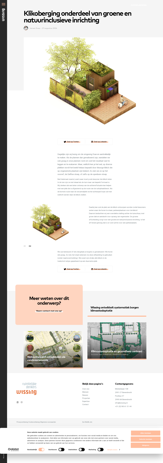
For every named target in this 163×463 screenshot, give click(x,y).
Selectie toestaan (145, 448)
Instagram (22, 402)
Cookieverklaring (34, 422)
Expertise (86, 401)
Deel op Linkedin (100, 142)
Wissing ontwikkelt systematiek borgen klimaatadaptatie (115, 308)
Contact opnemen (138, 4)
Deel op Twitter (73, 142)
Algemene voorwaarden (48, 422)
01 (25, 246)
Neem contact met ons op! (49, 310)
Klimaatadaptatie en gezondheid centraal (116, 351)
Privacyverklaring (22, 422)
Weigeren (145, 454)
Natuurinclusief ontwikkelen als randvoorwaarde (46, 358)
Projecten (86, 398)
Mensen (85, 392)
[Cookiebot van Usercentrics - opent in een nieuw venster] (13, 459)
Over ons (85, 389)
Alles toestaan (145, 442)
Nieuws (85, 395)
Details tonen (112, 459)
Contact (85, 404)
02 (30, 246)
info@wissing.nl (121, 403)
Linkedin (17, 402)
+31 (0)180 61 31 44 (123, 406)
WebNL (87, 422)
